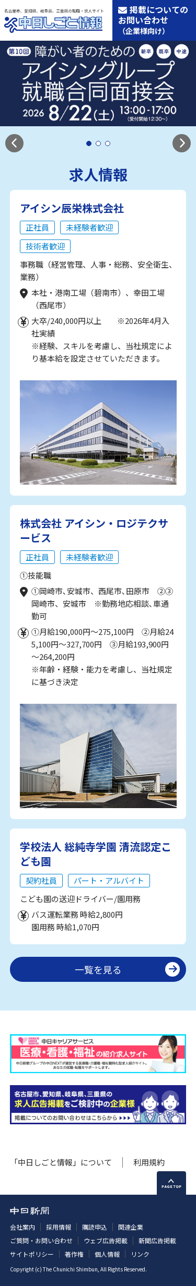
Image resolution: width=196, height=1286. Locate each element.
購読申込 (94, 1226)
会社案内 (22, 1226)
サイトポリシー (32, 1253)
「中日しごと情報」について (61, 1162)
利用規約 (149, 1162)
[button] (14, 143)
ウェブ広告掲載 (106, 1240)
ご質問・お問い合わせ (41, 1240)
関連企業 (130, 1226)
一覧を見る (98, 969)
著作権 (74, 1253)
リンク (140, 1253)
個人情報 (107, 1253)
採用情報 (58, 1226)
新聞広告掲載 (157, 1240)
